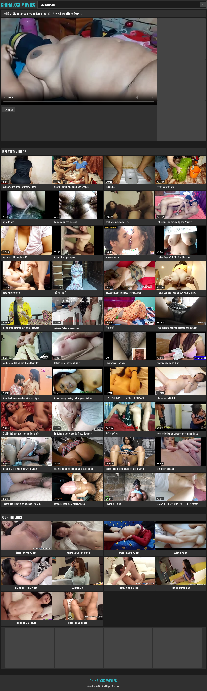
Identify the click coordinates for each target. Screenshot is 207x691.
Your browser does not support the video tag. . (79, 61)
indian (10, 110)
